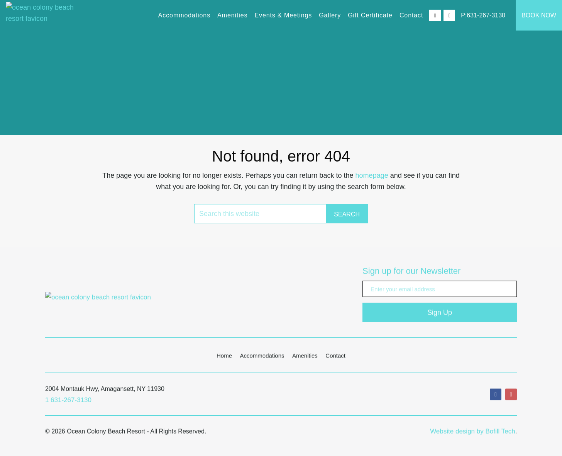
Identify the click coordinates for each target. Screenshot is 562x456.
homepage (371, 175)
